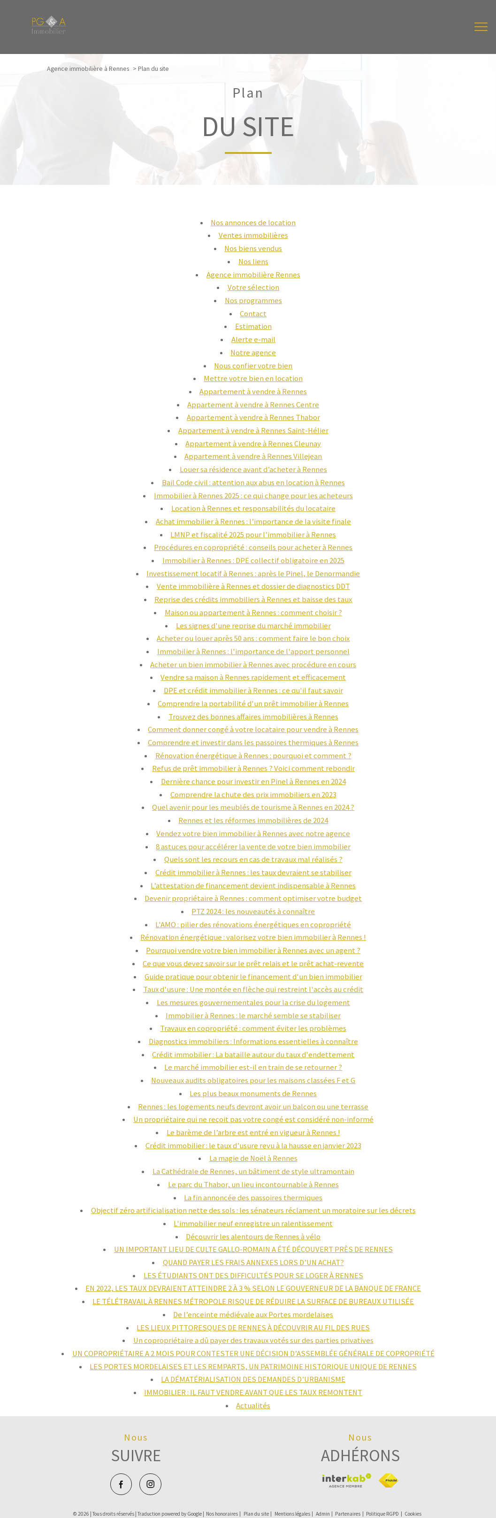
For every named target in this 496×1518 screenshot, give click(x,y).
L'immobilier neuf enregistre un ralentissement (253, 1223)
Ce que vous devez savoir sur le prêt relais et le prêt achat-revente (253, 964)
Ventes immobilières (253, 235)
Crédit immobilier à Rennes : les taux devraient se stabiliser (253, 872)
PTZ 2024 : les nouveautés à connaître (253, 911)
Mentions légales (292, 1513)
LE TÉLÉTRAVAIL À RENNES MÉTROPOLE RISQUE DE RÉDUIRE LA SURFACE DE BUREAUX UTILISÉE (253, 1301)
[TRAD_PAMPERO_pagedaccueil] (49, 32)
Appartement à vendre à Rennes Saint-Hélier (253, 430)
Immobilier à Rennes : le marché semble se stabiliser (253, 1016)
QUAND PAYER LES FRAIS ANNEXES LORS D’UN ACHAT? (253, 1262)
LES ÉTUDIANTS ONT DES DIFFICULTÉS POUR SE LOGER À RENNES (253, 1276)
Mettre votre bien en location (253, 378)
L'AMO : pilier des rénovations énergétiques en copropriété (253, 925)
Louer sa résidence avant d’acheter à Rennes (253, 469)
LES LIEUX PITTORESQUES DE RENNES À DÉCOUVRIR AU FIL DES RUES (253, 1328)
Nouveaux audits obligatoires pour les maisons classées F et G (253, 1080)
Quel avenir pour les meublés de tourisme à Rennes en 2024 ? (253, 807)
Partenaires (347, 1513)
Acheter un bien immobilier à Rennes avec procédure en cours (253, 665)
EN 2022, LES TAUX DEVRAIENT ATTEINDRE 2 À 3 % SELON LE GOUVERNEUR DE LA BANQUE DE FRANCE (253, 1288)
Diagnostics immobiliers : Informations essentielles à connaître (253, 1041)
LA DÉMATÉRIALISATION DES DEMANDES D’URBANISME (253, 1379)
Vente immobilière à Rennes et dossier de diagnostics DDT (253, 586)
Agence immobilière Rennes (253, 275)
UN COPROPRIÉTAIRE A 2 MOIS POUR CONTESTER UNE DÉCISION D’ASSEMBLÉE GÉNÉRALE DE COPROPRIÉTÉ (253, 1353)
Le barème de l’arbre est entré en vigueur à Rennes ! (253, 1132)
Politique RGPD (382, 1513)
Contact (253, 314)
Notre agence (253, 353)
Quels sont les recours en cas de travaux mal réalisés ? (253, 859)
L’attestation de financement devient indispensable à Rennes (253, 886)
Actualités (253, 1406)
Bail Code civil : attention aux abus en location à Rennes (253, 483)
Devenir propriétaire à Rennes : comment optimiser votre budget (253, 898)
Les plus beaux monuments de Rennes (253, 1093)
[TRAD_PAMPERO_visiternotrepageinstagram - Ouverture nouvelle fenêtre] (150, 1484)
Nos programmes (253, 300)
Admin (323, 1513)
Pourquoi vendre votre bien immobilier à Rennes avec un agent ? (253, 950)
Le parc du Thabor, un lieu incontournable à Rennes (253, 1185)
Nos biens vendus (253, 248)
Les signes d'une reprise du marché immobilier (253, 626)
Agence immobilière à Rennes (88, 68)
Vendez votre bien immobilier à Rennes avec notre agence (253, 834)
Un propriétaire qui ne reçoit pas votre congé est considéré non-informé (253, 1119)
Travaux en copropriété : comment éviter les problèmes (253, 1028)
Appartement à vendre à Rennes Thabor (253, 417)
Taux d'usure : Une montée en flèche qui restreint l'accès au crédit (253, 989)
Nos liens (253, 262)
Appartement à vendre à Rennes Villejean (253, 456)
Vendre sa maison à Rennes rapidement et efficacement (253, 677)
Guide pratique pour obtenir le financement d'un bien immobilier (253, 977)
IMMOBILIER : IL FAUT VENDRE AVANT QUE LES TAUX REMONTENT (253, 1392)
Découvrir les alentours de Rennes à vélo (253, 1237)
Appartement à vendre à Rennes (253, 392)
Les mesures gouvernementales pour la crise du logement (253, 1002)
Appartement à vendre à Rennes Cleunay (253, 444)
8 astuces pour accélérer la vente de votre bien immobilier (253, 847)
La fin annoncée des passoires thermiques (253, 1198)
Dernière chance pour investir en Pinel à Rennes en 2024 (253, 781)
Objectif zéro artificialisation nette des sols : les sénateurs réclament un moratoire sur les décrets (253, 1210)
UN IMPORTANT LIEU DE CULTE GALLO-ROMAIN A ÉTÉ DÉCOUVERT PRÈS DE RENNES (253, 1249)
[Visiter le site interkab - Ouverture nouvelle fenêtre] (346, 1480)
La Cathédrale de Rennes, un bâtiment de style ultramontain (253, 1171)
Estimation (253, 326)
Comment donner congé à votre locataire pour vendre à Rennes (253, 729)
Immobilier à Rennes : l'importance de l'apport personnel (253, 651)
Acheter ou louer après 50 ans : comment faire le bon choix (253, 638)
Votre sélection (253, 287)
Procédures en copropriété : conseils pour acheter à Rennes (253, 547)
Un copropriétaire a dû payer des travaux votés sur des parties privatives (253, 1340)
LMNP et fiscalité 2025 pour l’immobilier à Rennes (253, 535)
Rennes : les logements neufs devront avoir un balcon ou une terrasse (253, 1107)
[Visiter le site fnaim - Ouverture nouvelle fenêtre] (388, 1480)
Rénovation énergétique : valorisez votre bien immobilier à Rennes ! (253, 937)
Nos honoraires (222, 1513)
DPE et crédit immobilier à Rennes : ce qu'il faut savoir (253, 690)
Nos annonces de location (253, 223)
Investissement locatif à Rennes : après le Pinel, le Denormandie (253, 574)
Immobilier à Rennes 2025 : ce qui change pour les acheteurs (253, 496)
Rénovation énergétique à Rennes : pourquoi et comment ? (253, 756)
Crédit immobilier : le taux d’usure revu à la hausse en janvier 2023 (253, 1146)
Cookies (412, 1514)
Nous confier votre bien (253, 366)
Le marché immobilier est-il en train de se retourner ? (253, 1067)
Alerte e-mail (253, 339)
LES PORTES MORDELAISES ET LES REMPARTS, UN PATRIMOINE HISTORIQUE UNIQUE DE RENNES (253, 1367)
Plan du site (256, 1513)
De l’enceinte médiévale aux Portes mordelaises (253, 1315)
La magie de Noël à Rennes (253, 1158)
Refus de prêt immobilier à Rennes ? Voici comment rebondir (253, 768)
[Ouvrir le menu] (481, 27)
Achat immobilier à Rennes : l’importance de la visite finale (253, 521)
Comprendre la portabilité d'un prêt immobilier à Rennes (253, 704)
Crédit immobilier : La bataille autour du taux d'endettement (253, 1055)
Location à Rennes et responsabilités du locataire (253, 508)
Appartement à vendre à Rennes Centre (253, 405)
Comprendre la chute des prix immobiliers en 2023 (253, 795)
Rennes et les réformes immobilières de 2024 (253, 820)
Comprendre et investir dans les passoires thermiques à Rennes (253, 743)
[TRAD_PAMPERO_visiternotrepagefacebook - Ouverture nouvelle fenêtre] (121, 1484)
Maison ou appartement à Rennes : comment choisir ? (253, 613)
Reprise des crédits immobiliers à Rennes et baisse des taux (253, 599)
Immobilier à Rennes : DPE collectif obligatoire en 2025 (253, 560)
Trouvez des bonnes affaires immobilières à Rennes (253, 717)
